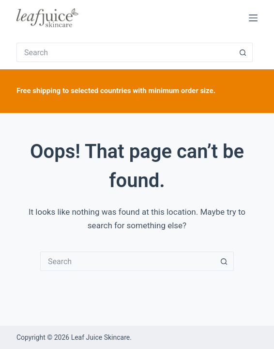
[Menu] (253, 18)
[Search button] (243, 52)
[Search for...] (124, 52)
